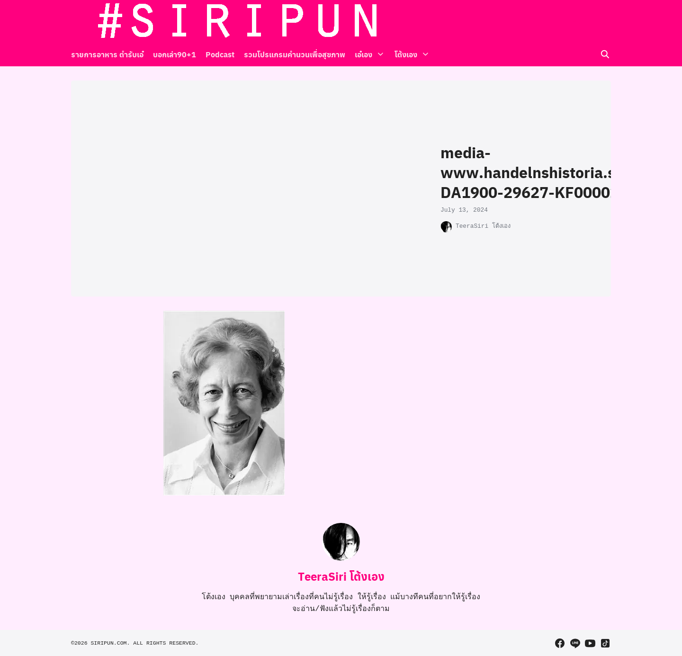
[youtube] (590, 21)
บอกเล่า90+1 (174, 54)
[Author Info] (341, 558)
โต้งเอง (402, 54)
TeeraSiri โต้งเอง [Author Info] (341, 575)
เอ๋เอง (363, 54)
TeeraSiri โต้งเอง (483, 226)
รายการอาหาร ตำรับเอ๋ (107, 54)
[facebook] (559, 21)
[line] (575, 21)
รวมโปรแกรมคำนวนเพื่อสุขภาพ (294, 54)
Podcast (220, 54)
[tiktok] (605, 21)
